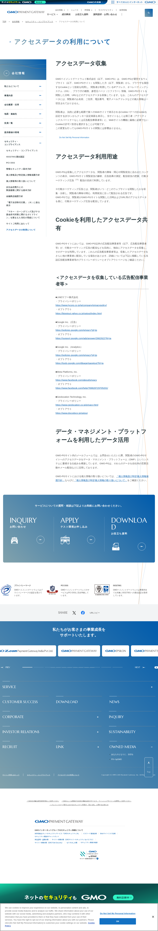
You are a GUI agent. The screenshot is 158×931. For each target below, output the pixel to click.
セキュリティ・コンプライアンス (39, 22)
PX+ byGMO (116, 759)
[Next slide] (140, 667)
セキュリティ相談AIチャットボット (47, 836)
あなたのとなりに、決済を (122, 754)
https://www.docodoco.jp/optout (72, 413)
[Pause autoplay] (156, 667)
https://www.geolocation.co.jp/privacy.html (77, 405)
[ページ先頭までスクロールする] (148, 767)
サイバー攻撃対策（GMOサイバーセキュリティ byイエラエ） (73, 839)
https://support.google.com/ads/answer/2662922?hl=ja (83, 338)
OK (117, 921)
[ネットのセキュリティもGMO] (24, 2)
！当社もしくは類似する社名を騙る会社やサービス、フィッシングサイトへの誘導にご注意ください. (96, 801)
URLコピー (95, 613)
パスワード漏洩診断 (90, 833)
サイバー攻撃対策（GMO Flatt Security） (49, 842)
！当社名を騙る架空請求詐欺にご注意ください (43, 801)
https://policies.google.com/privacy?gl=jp (76, 330)
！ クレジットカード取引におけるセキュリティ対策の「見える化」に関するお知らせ (79, 805)
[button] (79, 686)
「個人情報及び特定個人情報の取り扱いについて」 (100, 480)
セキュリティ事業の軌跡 (89, 842)
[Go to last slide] (5, 667)
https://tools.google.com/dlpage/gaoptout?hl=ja (80, 363)
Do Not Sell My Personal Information (74, 137)
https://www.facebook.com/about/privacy (76, 380)
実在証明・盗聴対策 (41, 839)
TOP (4, 22)
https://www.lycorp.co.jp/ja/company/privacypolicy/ (81, 305)
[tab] (56, 667)
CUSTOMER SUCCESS (20, 702)
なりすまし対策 (72, 842)
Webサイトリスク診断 (108, 833)
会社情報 (15, 22)
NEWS (114, 702)
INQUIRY (116, 717)
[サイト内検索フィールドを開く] (149, 13)
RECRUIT (9, 747)
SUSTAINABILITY (122, 732)
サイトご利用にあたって (10, 775)
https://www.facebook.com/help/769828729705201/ (82, 388)
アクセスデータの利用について (68, 775)
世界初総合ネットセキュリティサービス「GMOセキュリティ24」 (57, 833)
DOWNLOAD (67, 702)
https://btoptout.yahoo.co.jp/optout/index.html (79, 313)
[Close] (153, 916)
